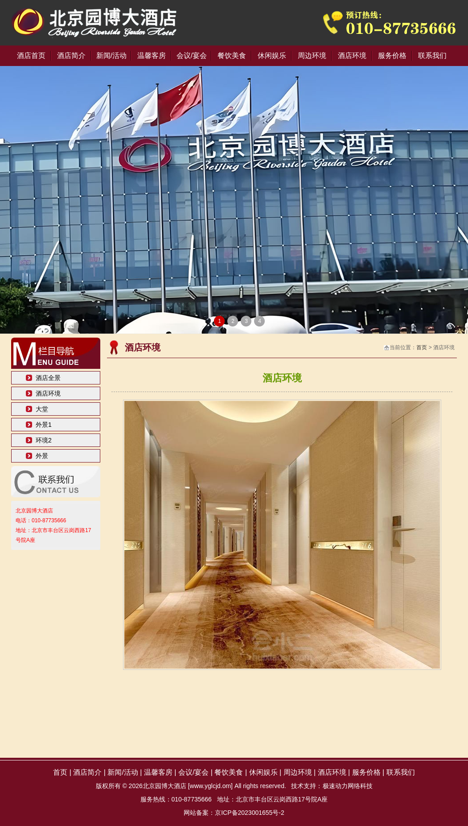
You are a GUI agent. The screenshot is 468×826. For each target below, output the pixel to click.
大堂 (42, 409)
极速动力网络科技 (348, 785)
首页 (421, 347)
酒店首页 (31, 55)
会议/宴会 (192, 55)
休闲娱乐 (272, 55)
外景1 (44, 424)
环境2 (44, 440)
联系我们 (432, 55)
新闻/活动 (111, 55)
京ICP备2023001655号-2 (249, 812)
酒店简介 (71, 55)
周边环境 (312, 55)
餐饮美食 (232, 55)
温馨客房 (151, 55)
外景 (42, 455)
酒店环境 (352, 55)
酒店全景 (48, 377)
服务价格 (392, 55)
